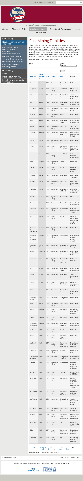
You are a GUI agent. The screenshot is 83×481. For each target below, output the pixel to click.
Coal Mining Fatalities (9, 67)
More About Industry (11, 76)
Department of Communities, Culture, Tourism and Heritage (50, 463)
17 (56, 447)
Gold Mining (7, 70)
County (62, 63)
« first (34, 447)
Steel (4, 73)
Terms (77, 457)
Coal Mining (7, 38)
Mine (61, 76)
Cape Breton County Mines (11, 54)
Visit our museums (39, 2)
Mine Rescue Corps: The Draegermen (10, 50)
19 (67, 447)
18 (62, 447)
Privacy (67, 457)
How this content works (10, 47)
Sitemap (61, 457)
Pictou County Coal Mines (10, 64)
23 (48, 449)
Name (31, 63)
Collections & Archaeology (60, 29)
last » (68, 449)
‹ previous (43, 447)
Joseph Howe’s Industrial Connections (13, 81)
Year (47, 76)
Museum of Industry (19, 14)
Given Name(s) (41, 76)
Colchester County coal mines (12, 59)
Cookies (72, 457)
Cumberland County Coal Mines (12, 62)
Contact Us (50, 2)
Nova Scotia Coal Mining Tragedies (13, 43)
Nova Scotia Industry (38, 29)
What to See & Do (19, 29)
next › (60, 449)
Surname (33, 76)
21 (78, 447)
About (77, 29)
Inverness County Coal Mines (11, 56)
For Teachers (41, 32)
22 (43, 449)
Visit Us (5, 29)
